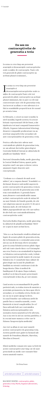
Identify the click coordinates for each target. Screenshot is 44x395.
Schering (6, 386)
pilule (32, 381)
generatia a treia (9, 383)
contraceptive (24, 381)
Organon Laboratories (29, 383)
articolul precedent (13, 374)
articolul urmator (32, 374)
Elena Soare (23, 364)
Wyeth (17, 383)
